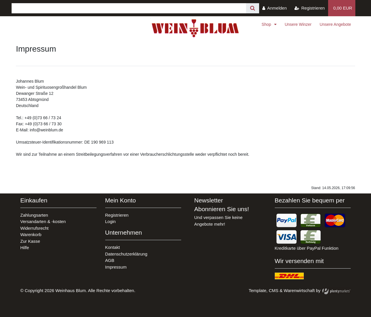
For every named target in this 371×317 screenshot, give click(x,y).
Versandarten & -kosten (43, 221)
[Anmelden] (274, 8)
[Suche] (252, 8)
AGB (109, 260)
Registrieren (117, 215)
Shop (267, 24)
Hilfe (24, 247)
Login (110, 221)
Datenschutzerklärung (126, 253)
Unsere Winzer (298, 24)
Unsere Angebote (335, 24)
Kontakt (112, 247)
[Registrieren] (309, 8)
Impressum (116, 267)
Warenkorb (30, 234)
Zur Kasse (30, 241)
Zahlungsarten (34, 215)
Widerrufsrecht (34, 228)
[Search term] (129, 8)
